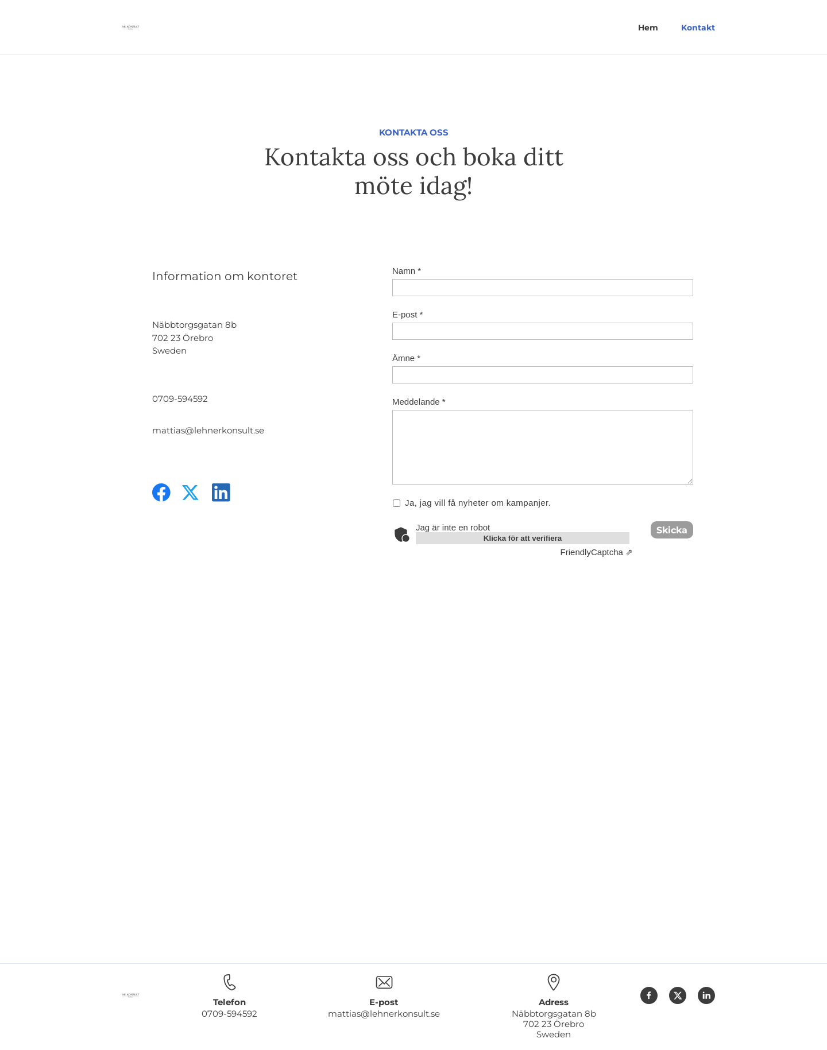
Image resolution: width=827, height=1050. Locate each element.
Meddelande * (419, 401)
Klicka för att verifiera (523, 538)
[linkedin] (221, 492)
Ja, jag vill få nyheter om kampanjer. (478, 503)
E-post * (407, 314)
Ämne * (406, 358)
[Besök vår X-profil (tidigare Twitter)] (191, 492)
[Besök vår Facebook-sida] (161, 492)
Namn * (406, 271)
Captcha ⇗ (597, 552)
